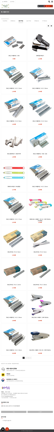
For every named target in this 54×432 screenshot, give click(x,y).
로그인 (12, 1)
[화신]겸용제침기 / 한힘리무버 (14, 153)
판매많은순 (13, 21)
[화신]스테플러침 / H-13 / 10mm (40, 88)
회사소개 (3, 363)
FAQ (14, 412)
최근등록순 (5, 21)
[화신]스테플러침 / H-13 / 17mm (14, 219)
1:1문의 (40, 412)
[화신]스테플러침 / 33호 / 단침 (40, 153)
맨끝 (30, 358)
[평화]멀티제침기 (40, 55)
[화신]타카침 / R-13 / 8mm (13, 252)
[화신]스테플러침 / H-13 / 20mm (14, 317)
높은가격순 (29, 21)
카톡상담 (8, 374)
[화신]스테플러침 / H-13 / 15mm (40, 186)
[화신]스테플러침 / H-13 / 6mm (40, 121)
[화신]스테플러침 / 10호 (13, 55)
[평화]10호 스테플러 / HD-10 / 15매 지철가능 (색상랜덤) (40, 219)
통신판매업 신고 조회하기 (11, 379)
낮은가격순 (21, 21)
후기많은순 (44, 21)
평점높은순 (36, 21)
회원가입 (4, 1)
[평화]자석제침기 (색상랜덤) (14, 186)
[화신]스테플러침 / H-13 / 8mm (13, 121)
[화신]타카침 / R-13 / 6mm (40, 252)
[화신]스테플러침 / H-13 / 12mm (14, 88)
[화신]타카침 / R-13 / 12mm (14, 284)
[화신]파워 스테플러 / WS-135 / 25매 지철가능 (40, 350)
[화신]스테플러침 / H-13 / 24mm (14, 350)
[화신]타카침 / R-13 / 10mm (40, 284)
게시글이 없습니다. (7, 420)
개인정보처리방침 (15, 363)
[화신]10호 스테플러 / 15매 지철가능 (40, 317)
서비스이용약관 (8, 363)
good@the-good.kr (9, 396)
